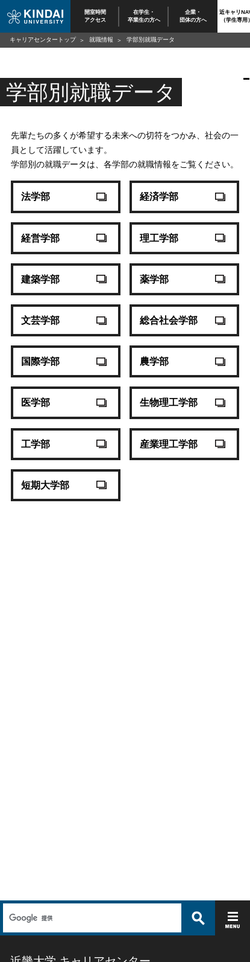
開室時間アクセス (95, 16)
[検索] (90, 917)
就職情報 (101, 39)
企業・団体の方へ (193, 16)
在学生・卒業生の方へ (144, 16)
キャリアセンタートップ (43, 39)
